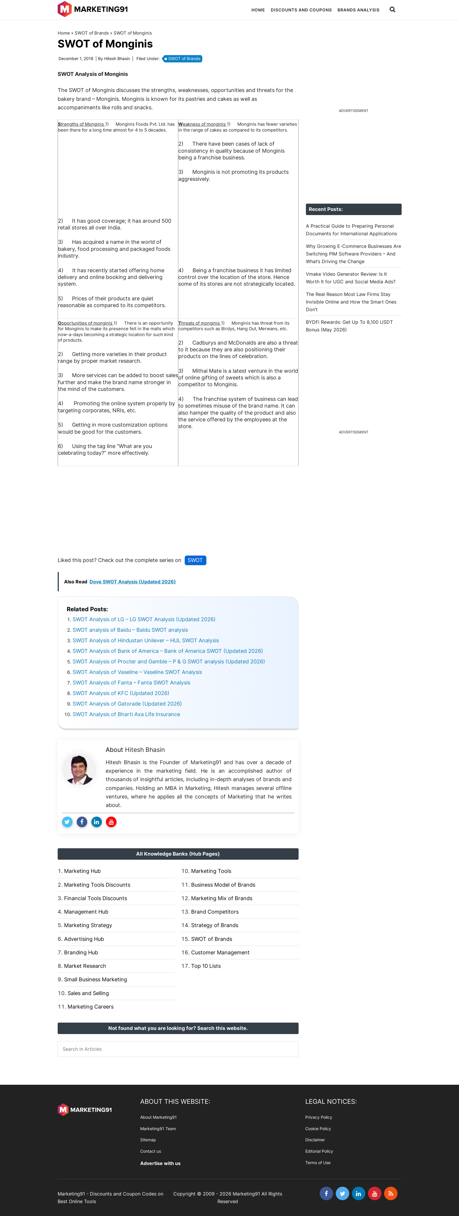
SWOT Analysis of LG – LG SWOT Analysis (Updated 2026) (144, 619)
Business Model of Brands (223, 884)
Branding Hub (81, 952)
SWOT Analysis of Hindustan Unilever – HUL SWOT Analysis (146, 640)
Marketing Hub (82, 871)
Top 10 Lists (206, 966)
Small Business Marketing (95, 979)
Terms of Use (317, 1162)
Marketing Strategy (88, 925)
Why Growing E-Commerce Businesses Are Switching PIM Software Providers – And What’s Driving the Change (353, 253)
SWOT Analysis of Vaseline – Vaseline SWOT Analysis (137, 672)
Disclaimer (315, 1139)
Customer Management (220, 952)
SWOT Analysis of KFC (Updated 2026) (121, 693)
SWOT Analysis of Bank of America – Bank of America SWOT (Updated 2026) (168, 651)
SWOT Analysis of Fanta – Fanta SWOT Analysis (131, 682)
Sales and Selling (88, 993)
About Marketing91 (158, 1117)
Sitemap (148, 1139)
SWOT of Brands (92, 33)
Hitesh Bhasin (145, 749)
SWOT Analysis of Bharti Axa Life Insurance (126, 714)
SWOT (195, 560)
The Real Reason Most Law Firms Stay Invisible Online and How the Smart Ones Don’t (351, 301)
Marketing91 (93, 9)
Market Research (85, 966)
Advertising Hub (84, 939)
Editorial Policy (319, 1151)
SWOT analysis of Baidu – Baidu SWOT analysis (130, 629)
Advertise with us (160, 1163)
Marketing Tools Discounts (97, 884)
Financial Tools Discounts (95, 898)
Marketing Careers (91, 1007)
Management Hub (86, 912)
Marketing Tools (211, 871)
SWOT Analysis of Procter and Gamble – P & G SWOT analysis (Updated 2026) (169, 661)
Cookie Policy (318, 1128)
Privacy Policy (318, 1117)
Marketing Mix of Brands (221, 898)
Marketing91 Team (158, 1128)
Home (64, 33)
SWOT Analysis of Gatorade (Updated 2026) (127, 703)
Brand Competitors (215, 912)
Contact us (150, 1151)
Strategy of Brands (214, 925)
